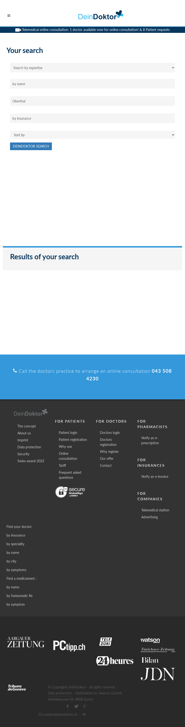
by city (11, 561)
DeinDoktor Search (31, 146)
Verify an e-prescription (150, 440)
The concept (26, 426)
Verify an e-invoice (154, 476)
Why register (109, 451)
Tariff (62, 465)
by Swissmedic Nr (19, 596)
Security (23, 454)
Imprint (22, 440)
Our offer (107, 458)
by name (12, 552)
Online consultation (68, 456)
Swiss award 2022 (30, 461)
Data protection (29, 447)
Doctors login (110, 433)
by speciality (15, 544)
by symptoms (16, 570)
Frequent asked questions (70, 474)
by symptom (15, 604)
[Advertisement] (92, 200)
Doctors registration (108, 442)
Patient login (68, 433)
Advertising (149, 517)
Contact (106, 465)
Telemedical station (155, 510)
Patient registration (73, 439)
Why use (65, 446)
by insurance (15, 535)
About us (24, 433)
